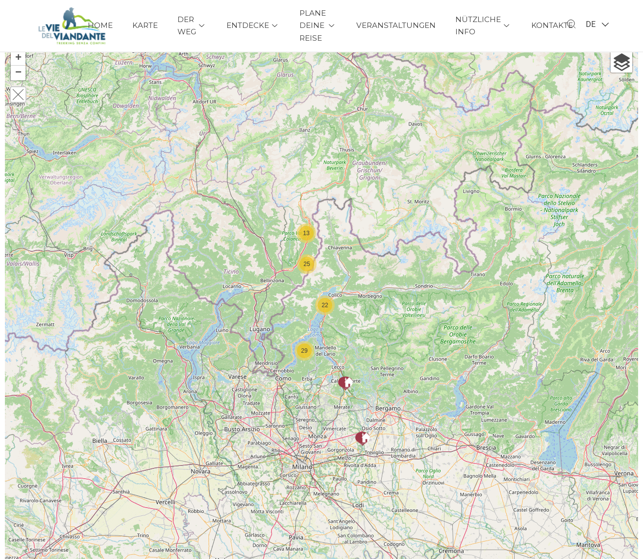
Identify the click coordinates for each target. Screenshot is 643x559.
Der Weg (192, 26)
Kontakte (552, 25)
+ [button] (18, 70)
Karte (145, 25)
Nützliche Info (483, 26)
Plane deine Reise (318, 25)
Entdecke (253, 25)
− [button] (18, 85)
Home (100, 25)
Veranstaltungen (396, 25)
